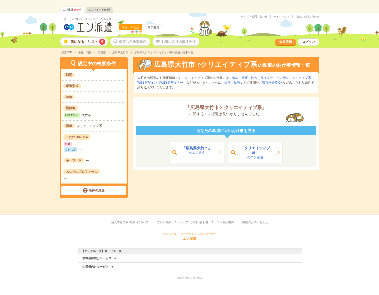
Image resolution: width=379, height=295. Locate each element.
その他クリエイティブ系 (293, 78)
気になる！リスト (88, 42)
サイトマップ (281, 17)
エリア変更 (152, 27)
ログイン (308, 42)
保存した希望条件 (132, 42)
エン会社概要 (225, 222)
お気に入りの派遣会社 (178, 42)
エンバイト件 (99, 9)
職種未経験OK (272, 82)
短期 (227, 82)
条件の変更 (96, 190)
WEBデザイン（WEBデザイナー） (162, 82)
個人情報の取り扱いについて (130, 222)
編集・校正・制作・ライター (252, 78)
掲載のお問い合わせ (307, 17)
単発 (237, 82)
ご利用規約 (164, 222)
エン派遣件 (72, 9)
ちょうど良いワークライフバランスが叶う (89, 19)
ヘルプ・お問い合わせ (254, 16)
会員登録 (285, 42)
